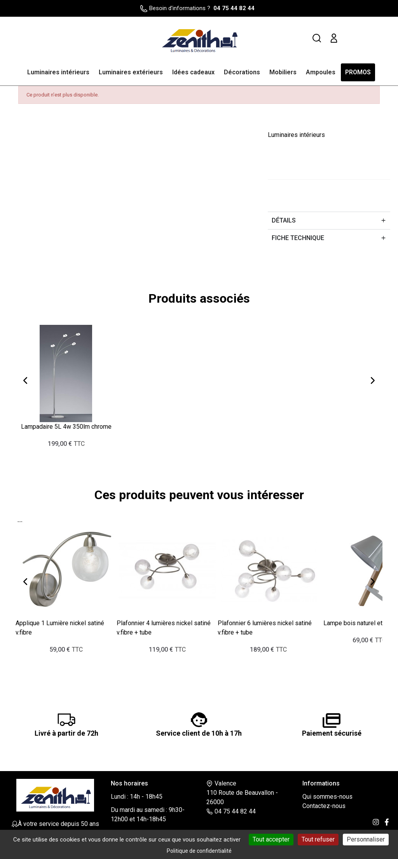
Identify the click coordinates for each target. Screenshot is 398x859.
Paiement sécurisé (331, 733)
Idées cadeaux (193, 72)
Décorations (242, 72)
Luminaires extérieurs (131, 72)
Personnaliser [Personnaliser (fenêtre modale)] (366, 839)
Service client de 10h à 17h (199, 733)
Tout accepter (271, 839)
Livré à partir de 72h (66, 733)
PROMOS (358, 72)
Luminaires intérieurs (58, 72)
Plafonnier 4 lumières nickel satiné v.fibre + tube (164, 627)
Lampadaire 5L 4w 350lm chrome (66, 426)
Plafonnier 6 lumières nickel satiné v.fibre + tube (265, 627)
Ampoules (320, 72)
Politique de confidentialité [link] (199, 851)
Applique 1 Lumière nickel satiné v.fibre (60, 627)
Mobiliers (283, 72)
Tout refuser (318, 839)
